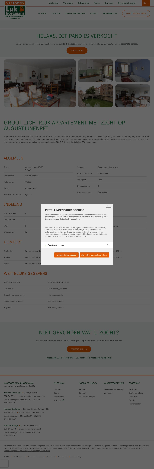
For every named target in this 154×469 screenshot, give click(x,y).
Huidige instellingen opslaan (66, 255)
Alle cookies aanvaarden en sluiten (94, 255)
